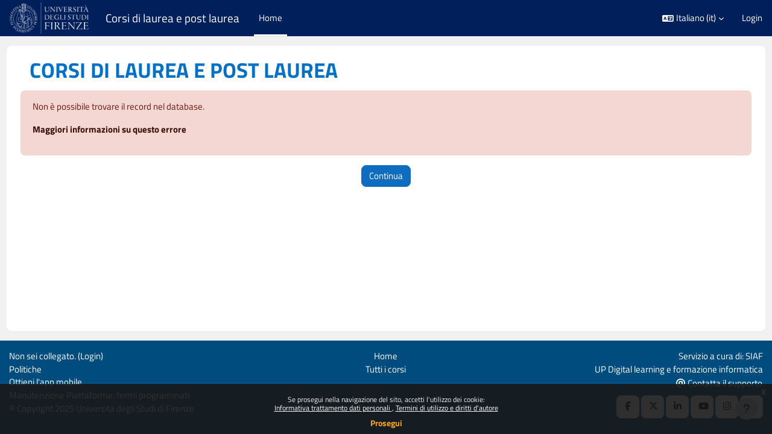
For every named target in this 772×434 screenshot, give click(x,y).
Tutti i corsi (385, 367)
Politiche (25, 367)
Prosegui (386, 423)
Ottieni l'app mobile (45, 381)
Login (752, 18)
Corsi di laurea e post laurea (172, 18)
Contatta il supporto (719, 382)
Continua (386, 176)
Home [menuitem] (270, 18)
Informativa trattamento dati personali (333, 408)
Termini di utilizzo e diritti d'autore (447, 408)
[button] (693, 18)
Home (385, 354)
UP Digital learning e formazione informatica (679, 367)
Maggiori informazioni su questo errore (132, 130)
